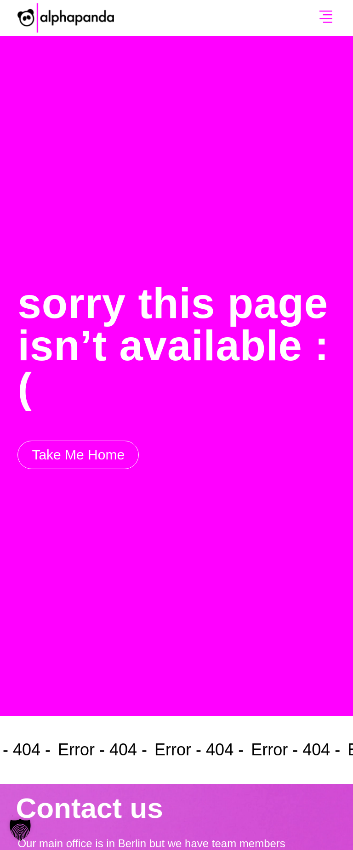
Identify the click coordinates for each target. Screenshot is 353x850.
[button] (326, 17)
